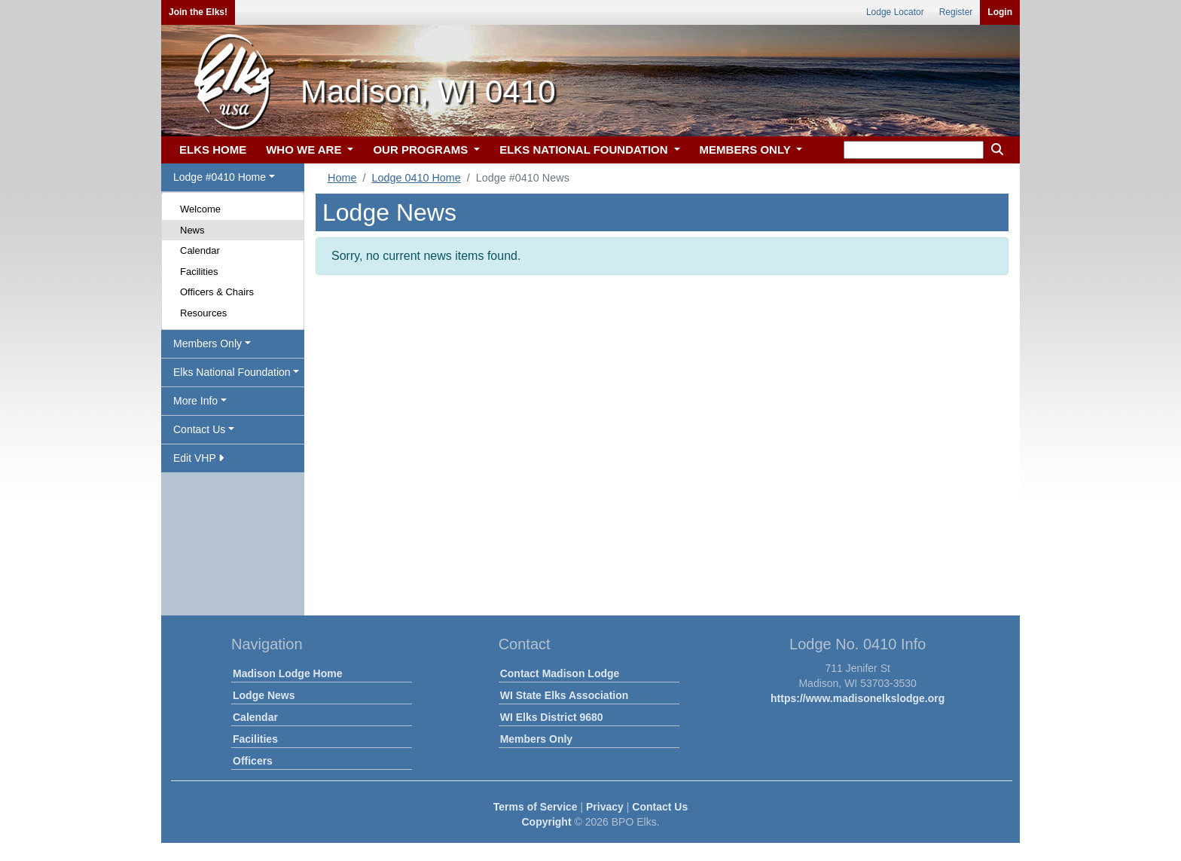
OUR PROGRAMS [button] (422, 149)
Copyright (546, 822)
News (192, 230)
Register (956, 12)
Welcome (200, 209)
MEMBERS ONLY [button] (747, 149)
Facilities (199, 271)
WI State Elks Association (564, 695)
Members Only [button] (207, 343)
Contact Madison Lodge (560, 673)
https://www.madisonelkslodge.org (857, 698)
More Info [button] (195, 401)
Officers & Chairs (217, 292)
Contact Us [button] (199, 429)
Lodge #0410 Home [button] (219, 177)
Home (342, 178)
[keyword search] (914, 150)
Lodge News (263, 695)
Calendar (200, 250)
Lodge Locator (895, 12)
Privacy (605, 807)
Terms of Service (535, 807)
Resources (203, 313)
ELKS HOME (212, 149)
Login (999, 12)
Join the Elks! (198, 12)
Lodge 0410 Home (415, 178)
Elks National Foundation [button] (232, 372)
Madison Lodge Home (287, 673)
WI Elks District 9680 (551, 717)
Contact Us (660, 807)
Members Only (536, 739)
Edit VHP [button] (198, 458)
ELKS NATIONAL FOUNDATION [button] (585, 149)
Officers (253, 761)
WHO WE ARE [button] (305, 149)
